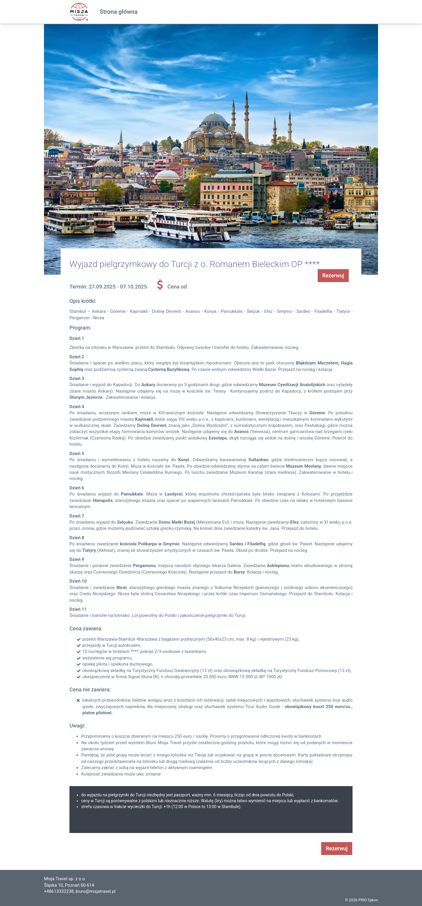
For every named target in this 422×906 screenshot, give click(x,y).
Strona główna (118, 11)
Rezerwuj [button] (333, 275)
